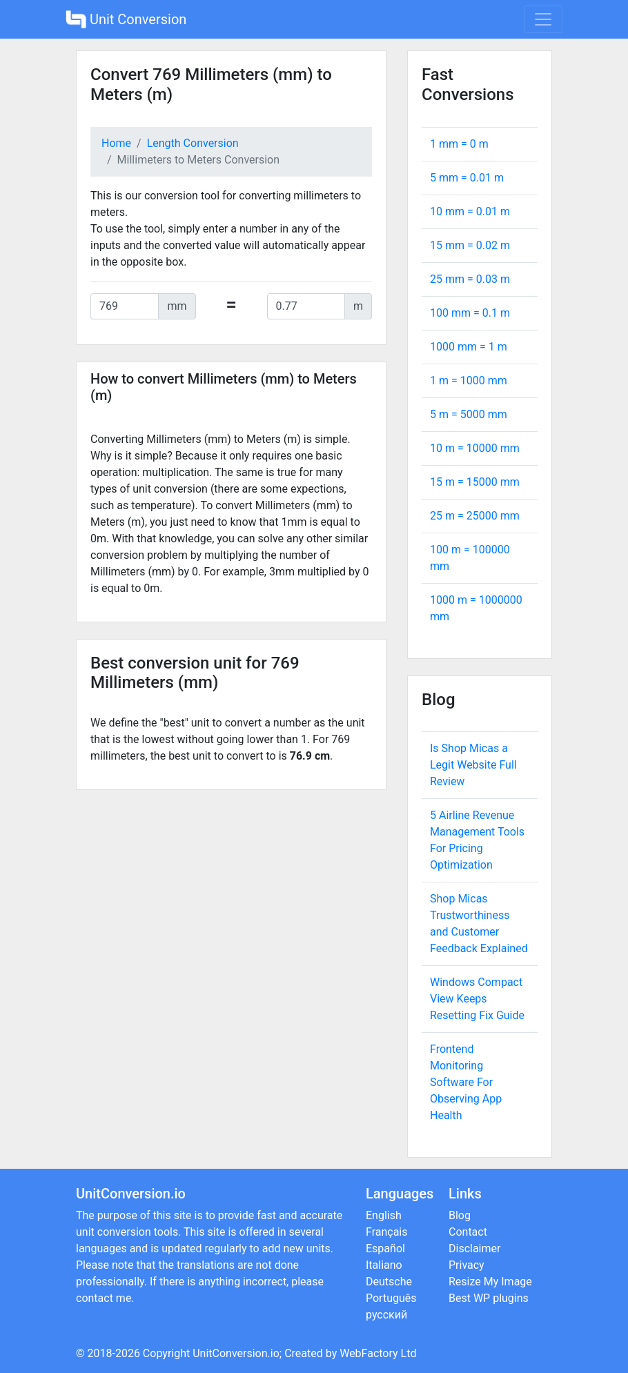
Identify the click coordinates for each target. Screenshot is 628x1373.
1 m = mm (468, 380)
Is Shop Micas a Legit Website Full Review (473, 765)
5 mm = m (467, 177)
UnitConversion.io (236, 1353)
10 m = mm (475, 448)
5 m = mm (468, 414)
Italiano (384, 1265)
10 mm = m (470, 211)
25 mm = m (470, 279)
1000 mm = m (468, 346)
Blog (460, 1215)
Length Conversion (193, 143)
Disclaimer (474, 1248)
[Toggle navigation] (543, 19)
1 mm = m (459, 143)
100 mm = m (470, 312)
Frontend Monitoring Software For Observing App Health (466, 1082)
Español (385, 1248)
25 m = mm (475, 515)
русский (386, 1314)
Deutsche (389, 1281)
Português (391, 1298)
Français (387, 1231)
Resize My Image (490, 1281)
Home (116, 143)
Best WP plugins (489, 1298)
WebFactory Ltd (378, 1353)
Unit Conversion (126, 19)
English (384, 1215)
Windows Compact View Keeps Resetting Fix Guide (477, 999)
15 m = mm (475, 481)
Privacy (466, 1265)
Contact (468, 1231)
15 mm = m (470, 245)
